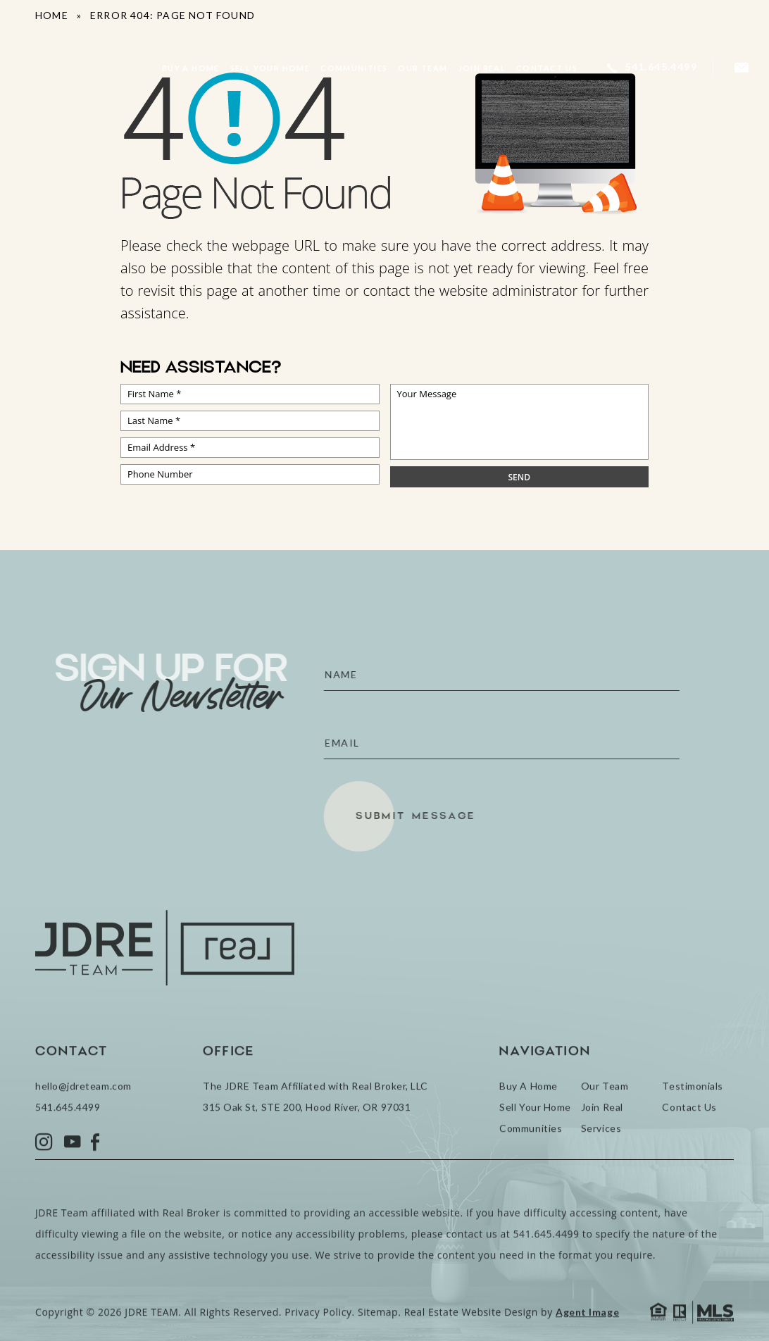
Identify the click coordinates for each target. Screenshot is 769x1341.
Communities (353, 68)
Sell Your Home (270, 68)
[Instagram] (44, 1163)
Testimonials (692, 1107)
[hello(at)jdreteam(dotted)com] (741, 68)
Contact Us (546, 68)
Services (601, 1149)
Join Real (482, 68)
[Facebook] (95, 1163)
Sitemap (378, 1333)
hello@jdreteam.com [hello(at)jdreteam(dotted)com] (83, 1107)
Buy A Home (191, 68)
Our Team (422, 68)
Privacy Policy (318, 1333)
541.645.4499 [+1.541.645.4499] (67, 1128)
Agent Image (587, 1333)
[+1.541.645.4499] (652, 67)
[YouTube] (72, 1163)
